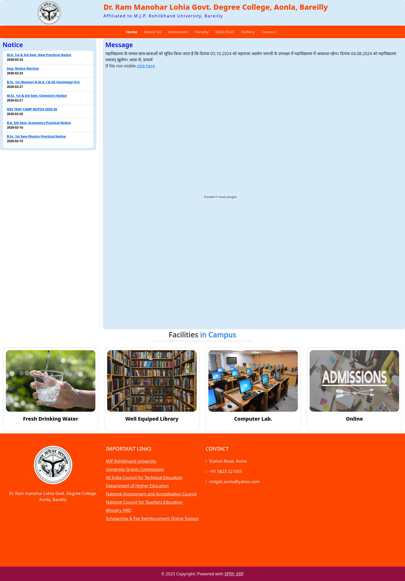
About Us (152, 31)
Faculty (202, 31)
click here (146, 66)
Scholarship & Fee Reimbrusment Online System (152, 518)
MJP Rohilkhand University (131, 461)
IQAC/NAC (225, 31)
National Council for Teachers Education (144, 502)
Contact (269, 31)
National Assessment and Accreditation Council (151, 494)
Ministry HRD (118, 510)
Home (131, 31)
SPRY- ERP (234, 574)
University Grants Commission (135, 469)
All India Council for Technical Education (144, 477)
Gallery (248, 31)
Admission (178, 31)
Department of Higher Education (137, 486)
